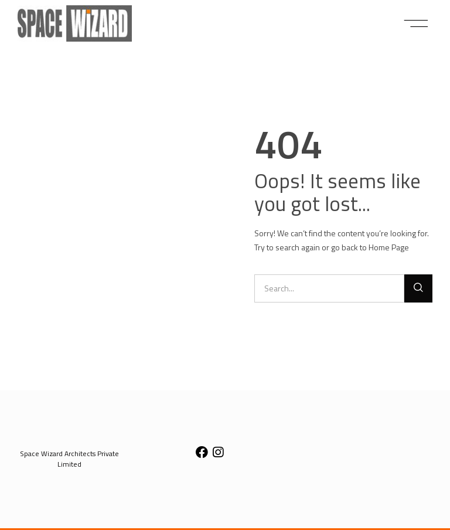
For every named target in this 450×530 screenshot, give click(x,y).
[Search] (418, 288)
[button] (416, 23)
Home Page (389, 247)
